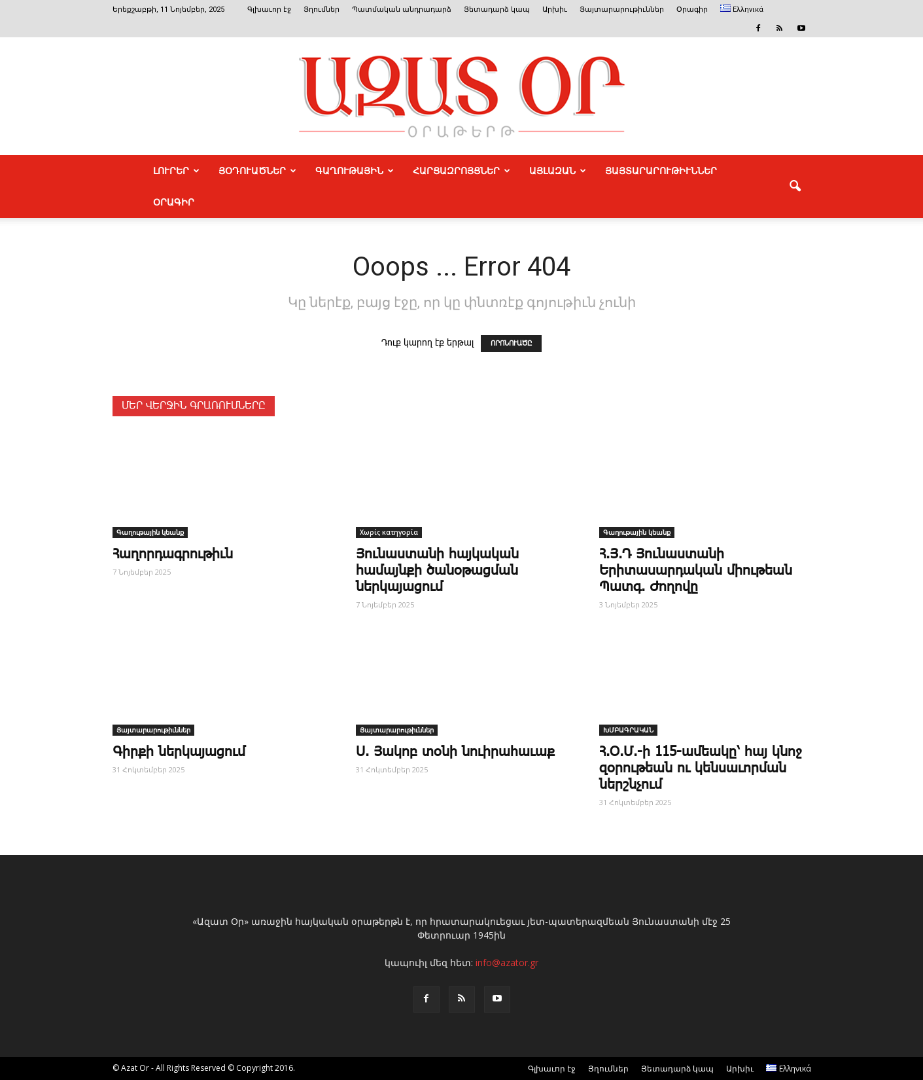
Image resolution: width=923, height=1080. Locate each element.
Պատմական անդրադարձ (401, 9)
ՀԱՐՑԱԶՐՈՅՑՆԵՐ (461, 171)
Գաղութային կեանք (150, 532)
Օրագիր (692, 9)
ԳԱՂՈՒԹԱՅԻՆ (354, 171)
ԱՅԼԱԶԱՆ (557, 171)
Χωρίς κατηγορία (389, 532)
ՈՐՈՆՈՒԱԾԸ (511, 343)
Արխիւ (554, 9)
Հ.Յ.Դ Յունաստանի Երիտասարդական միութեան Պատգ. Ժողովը (695, 571)
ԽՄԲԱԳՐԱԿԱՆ (628, 729)
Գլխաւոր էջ (269, 9)
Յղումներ (322, 9)
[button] (795, 186)
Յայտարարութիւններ (622, 9)
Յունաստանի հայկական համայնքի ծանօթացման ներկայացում (437, 571)
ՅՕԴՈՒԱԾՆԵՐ (257, 171)
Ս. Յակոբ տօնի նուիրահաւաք (455, 752)
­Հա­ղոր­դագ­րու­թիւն (173, 554)
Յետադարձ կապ (497, 9)
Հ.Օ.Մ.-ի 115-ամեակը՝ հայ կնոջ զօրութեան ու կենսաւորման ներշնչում (700, 768)
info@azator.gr (507, 962)
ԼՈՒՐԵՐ (176, 171)
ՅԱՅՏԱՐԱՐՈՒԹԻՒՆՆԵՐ (661, 171)
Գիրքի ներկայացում (179, 752)
